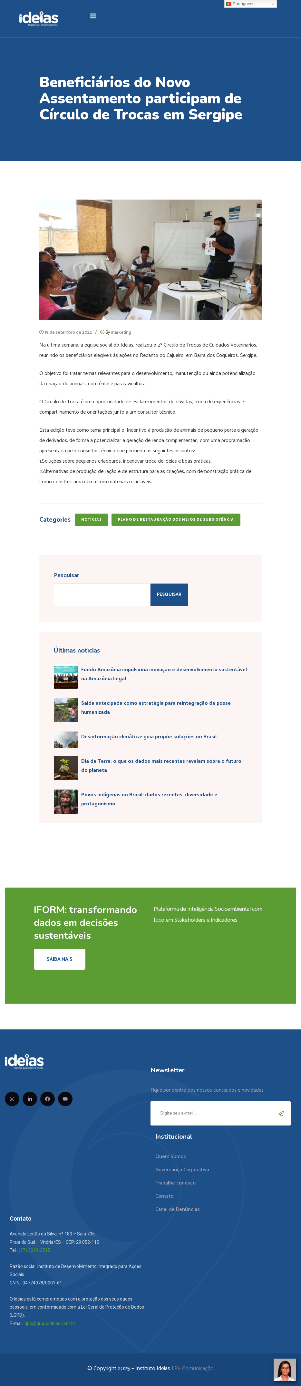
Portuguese (240, 3)
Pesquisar (66, 575)
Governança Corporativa (182, 1169)
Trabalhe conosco (175, 1183)
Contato (164, 1196)
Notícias (91, 520)
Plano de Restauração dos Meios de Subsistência (176, 520)
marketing (121, 332)
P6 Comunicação (194, 1368)
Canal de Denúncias (177, 1209)
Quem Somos (170, 1156)
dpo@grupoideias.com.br (49, 1323)
